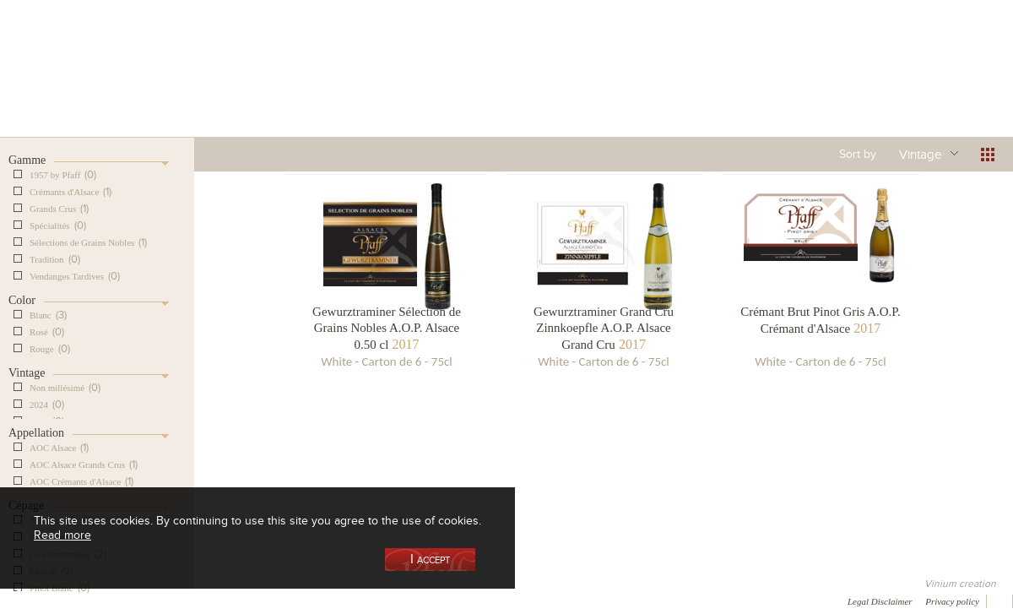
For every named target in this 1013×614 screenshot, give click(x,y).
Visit (809, 87)
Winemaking (686, 87)
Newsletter (452, 600)
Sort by (857, 153)
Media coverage (150, 600)
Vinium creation (960, 584)
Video (513, 600)
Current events (934, 87)
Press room (323, 600)
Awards (75, 600)
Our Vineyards (334, 87)
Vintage (920, 153)
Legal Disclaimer (880, 601)
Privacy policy (952, 601)
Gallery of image (241, 600)
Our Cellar (86, 87)
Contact (388, 600)
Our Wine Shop (210, 87)
